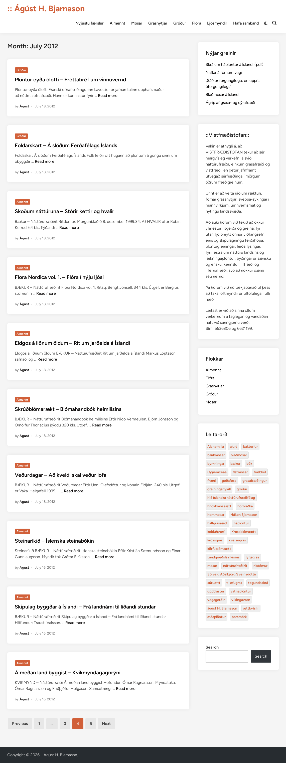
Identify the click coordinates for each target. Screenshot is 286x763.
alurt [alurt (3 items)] (233, 446)
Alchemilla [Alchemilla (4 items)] (215, 446)
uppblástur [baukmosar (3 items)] (215, 591)
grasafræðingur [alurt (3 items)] (254, 481)
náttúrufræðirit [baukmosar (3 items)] (235, 566)
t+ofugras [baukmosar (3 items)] (234, 583)
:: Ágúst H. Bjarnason (46, 8)
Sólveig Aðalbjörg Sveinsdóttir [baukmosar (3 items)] (231, 574)
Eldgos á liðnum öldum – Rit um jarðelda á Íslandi (72, 343)
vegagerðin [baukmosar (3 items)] (216, 600)
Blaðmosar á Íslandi (222, 94)
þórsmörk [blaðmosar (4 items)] (239, 617)
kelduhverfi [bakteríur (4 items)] (216, 532)
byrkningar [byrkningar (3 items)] (215, 464)
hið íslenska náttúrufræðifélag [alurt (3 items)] (231, 498)
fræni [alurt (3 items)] (211, 481)
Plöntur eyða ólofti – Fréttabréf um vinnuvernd (70, 79)
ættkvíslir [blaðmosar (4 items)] (251, 608)
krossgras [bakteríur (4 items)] (215, 540)
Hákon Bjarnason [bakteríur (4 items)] (243, 515)
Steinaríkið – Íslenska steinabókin (54, 541)
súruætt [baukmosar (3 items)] (213, 583)
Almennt (117, 23)
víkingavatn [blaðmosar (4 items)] (240, 600)
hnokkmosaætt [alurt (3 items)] (219, 506)
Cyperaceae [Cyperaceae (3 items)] (217, 472)
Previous (20, 723)
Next (106, 723)
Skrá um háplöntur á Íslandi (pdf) (234, 64)
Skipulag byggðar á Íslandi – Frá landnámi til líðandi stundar (85, 606)
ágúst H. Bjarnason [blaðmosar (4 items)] (222, 608)
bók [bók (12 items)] (249, 464)
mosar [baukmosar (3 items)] (212, 566)
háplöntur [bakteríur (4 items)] (241, 523)
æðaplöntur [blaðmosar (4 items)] (216, 617)
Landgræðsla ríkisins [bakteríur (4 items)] (223, 557)
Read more (107, 95)
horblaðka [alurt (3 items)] (245, 506)
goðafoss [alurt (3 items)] (229, 481)
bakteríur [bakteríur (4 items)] (250, 446)
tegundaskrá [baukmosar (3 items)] (258, 583)
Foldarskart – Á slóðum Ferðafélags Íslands (66, 145)
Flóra (196, 23)
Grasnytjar (157, 23)
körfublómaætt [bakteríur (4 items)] (219, 549)
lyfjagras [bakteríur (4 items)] (252, 557)
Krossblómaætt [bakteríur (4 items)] (243, 532)
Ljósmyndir (217, 23)
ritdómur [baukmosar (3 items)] (260, 566)
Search (212, 647)
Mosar (136, 23)
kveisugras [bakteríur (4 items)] (237, 540)
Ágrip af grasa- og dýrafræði (230, 102)
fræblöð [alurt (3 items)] (260, 472)
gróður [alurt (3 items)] (242, 489)
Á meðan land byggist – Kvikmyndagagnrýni (67, 672)
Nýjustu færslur (89, 23)
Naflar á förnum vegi (224, 72)
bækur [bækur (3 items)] (235, 464)
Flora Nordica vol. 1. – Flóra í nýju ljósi (59, 277)
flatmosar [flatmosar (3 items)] (240, 472)
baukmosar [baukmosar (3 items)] (216, 455)
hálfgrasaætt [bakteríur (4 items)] (217, 523)
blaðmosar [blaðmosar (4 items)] (239, 455)
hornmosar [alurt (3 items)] (215, 515)
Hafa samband (246, 23)
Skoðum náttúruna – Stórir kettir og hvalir (64, 211)
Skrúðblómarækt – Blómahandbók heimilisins (68, 409)
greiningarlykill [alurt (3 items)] (219, 489)
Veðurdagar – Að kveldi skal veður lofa (60, 475)
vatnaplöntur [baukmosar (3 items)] (240, 591)
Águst (24, 106)
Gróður (179, 23)
